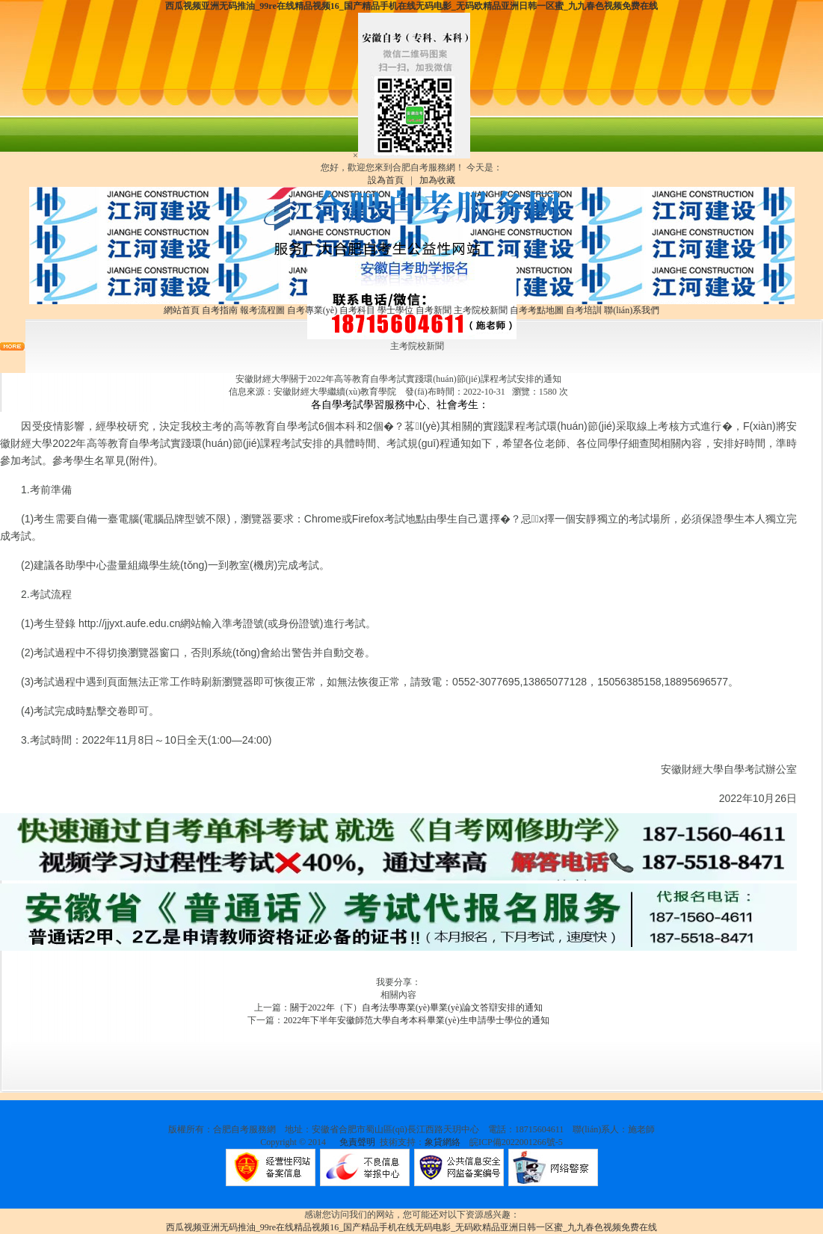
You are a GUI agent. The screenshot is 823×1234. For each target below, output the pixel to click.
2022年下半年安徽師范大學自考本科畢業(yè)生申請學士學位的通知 (416, 1020)
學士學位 (395, 310)
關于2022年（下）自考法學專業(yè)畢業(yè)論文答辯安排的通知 (416, 1007)
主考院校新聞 (481, 310)
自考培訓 (584, 310)
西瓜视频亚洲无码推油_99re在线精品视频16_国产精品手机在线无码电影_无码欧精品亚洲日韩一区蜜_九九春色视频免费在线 (411, 6)
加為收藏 (437, 180)
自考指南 (220, 310)
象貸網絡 (442, 1142)
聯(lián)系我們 (631, 310)
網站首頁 (182, 310)
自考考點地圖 (537, 310)
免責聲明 (357, 1142)
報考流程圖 (262, 310)
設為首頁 (386, 180)
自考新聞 (433, 310)
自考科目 (357, 310)
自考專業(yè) (312, 310)
